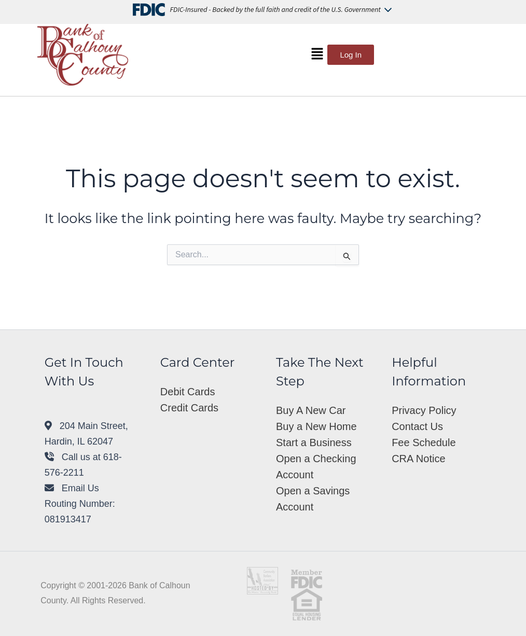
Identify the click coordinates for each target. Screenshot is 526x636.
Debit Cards (187, 391)
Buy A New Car (311, 410)
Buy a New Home (316, 426)
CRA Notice (418, 458)
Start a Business (314, 442)
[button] (317, 54)
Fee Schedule (423, 442)
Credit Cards (189, 407)
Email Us (72, 488)
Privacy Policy (424, 410)
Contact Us (417, 426)
